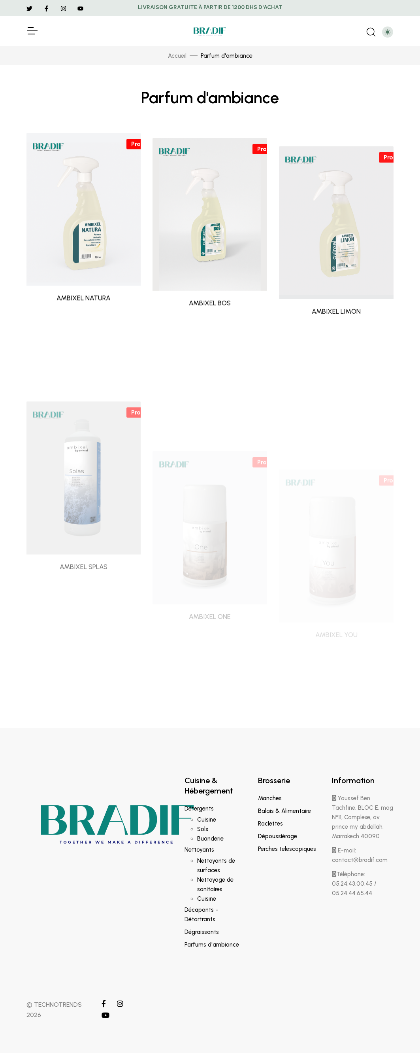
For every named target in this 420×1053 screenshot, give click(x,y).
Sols (202, 829)
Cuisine (206, 819)
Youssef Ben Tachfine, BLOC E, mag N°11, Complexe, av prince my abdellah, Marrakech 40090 (362, 817)
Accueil (177, 55)
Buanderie (210, 838)
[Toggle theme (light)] (387, 32)
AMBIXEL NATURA (84, 322)
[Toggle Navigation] (32, 30)
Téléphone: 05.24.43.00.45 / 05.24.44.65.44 (354, 884)
